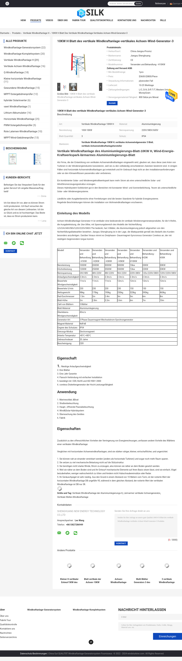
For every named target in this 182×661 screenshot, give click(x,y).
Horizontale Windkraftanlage (19, 119)
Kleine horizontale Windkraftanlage (22, 78)
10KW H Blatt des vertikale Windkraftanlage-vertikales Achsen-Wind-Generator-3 (76, 97)
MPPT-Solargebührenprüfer (18, 94)
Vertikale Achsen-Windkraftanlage (22, 66)
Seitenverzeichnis (8, 637)
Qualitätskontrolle (101, 20)
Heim (23, 20)
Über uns (63, 20)
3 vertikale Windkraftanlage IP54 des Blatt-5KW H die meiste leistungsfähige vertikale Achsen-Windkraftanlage (166, 581)
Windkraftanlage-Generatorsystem (22, 47)
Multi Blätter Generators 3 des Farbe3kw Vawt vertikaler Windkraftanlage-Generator (142, 581)
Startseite (4, 33)
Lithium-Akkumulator (15, 112)
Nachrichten (148, 20)
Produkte (35, 20)
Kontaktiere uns (127, 20)
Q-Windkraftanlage (14, 72)
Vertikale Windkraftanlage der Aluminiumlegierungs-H (97, 493)
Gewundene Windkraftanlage (19, 87)
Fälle (163, 20)
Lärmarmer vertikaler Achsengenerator (142, 493)
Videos (49, 20)
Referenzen (160, 3)
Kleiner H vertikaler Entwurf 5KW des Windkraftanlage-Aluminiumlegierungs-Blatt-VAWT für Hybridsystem (69, 581)
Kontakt (112, 103)
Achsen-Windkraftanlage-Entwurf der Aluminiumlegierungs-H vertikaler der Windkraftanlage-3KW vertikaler (118, 581)
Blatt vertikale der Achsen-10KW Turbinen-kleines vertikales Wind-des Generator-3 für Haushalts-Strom (92, 581)
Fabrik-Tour (79, 20)
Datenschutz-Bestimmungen (33, 653)
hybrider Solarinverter (15, 100)
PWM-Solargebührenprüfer (18, 125)
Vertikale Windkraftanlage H (36, 33)
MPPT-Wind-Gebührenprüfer (19, 137)
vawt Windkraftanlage (15, 106)
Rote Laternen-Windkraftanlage (20, 131)
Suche (138, 4)
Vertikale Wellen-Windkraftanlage (72, 497)
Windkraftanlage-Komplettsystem (22, 53)
